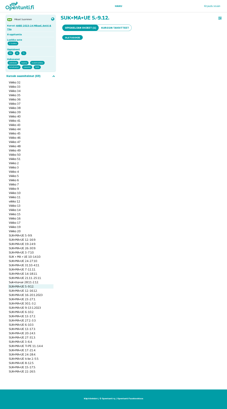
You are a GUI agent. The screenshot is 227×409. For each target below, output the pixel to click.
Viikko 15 (14, 214)
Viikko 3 (14, 167)
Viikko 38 (14, 108)
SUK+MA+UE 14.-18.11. (23, 273)
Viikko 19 (14, 227)
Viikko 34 (14, 91)
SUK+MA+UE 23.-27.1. (22, 299)
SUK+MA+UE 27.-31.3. (22, 337)
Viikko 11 (14, 197)
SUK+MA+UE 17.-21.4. (22, 350)
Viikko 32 (14, 82)
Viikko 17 (14, 222)
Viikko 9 (14, 188)
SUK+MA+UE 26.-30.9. (22, 248)
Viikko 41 (14, 120)
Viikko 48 (14, 146)
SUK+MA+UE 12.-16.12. (23, 290)
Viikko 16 (14, 218)
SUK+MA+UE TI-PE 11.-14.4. (26, 346)
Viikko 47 (14, 142)
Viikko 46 (14, 137)
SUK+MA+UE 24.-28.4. (22, 354)
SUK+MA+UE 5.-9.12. (21, 286)
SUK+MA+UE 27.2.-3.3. (22, 320)
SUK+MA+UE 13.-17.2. (22, 316)
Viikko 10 (14, 193)
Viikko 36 (14, 99)
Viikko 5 (14, 176)
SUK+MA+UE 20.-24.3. (22, 333)
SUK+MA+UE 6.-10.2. (21, 312)
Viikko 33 (14, 86)
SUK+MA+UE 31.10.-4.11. (24, 265)
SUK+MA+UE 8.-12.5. (21, 363)
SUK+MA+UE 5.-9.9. (20, 235)
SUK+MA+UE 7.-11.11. (22, 269)
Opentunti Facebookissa (130, 398)
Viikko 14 (14, 210)
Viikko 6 (14, 180)
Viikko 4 (14, 171)
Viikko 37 (14, 103)
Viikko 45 (14, 133)
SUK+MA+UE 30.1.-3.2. (22, 303)
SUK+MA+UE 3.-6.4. (20, 341)
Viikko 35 (14, 95)
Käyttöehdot (91, 398)
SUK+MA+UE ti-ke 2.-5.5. (24, 358)
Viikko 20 (14, 231)
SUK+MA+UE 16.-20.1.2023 (26, 295)
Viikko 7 (14, 184)
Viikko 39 (14, 112)
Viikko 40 (14, 116)
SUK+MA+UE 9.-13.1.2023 (25, 307)
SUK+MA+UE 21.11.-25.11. (25, 278)
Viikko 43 (14, 125)
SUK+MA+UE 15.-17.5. (22, 367)
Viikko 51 (14, 159)
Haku (118, 6)
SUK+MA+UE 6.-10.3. (21, 324)
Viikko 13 (14, 205)
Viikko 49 (14, 150)
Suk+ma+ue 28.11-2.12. (24, 282)
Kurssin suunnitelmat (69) (30, 76)
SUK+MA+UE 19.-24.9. (22, 244)
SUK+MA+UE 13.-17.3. (22, 329)
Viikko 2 (14, 163)
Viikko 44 (14, 129)
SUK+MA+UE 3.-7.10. (21, 252)
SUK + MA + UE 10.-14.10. (25, 256)
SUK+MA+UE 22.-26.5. (22, 371)
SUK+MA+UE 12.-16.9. (22, 239)
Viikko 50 (14, 154)
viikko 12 (14, 201)
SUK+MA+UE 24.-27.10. (23, 261)
